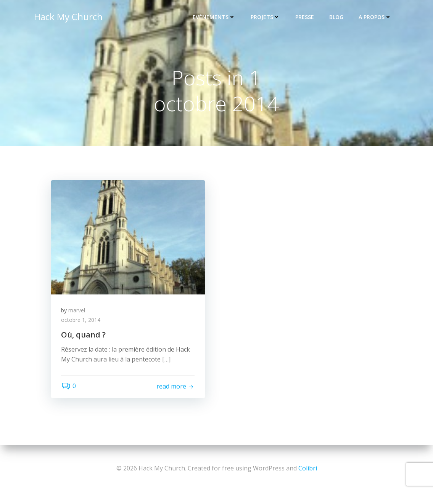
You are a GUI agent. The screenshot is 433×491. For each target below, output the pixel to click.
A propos (375, 17)
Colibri (307, 468)
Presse (305, 17)
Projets (266, 17)
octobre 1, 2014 (81, 321)
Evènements (214, 17)
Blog (337, 17)
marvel (77, 311)
